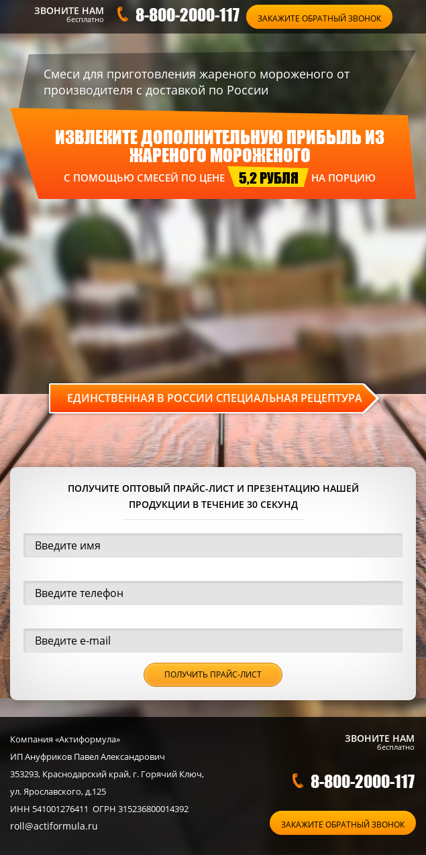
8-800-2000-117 (187, 14)
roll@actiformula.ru (54, 825)
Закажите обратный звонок (319, 18)
